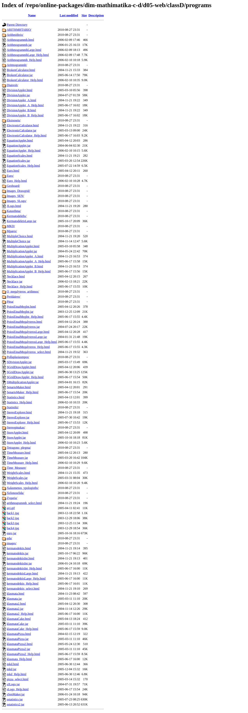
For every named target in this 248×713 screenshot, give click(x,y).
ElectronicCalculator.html (23, 125)
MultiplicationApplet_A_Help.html (29, 261)
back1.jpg (13, 513)
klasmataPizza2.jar (18, 649)
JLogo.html (14, 206)
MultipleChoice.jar (18, 241)
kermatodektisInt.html (20, 558)
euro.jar (11, 533)
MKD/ (11, 226)
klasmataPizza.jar (17, 639)
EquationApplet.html (20, 140)
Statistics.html (15, 397)
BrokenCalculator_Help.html (25, 80)
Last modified (69, 15)
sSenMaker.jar (16, 694)
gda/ (9, 538)
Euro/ (10, 175)
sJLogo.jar (13, 684)
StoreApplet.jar (16, 437)
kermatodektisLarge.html (22, 573)
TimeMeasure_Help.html (22, 462)
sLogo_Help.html (17, 689)
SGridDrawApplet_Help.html (25, 377)
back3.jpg (13, 523)
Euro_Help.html (17, 180)
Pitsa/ (10, 301)
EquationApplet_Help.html (23, 150)
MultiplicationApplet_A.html (25, 256)
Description (96, 15)
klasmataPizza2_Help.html (23, 654)
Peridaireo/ (13, 296)
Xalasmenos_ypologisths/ (23, 488)
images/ (11, 543)
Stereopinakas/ (16, 427)
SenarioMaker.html (19, 387)
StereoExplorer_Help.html (23, 422)
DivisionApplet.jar (18, 95)
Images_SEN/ (15, 196)
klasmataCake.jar (17, 623)
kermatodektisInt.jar (19, 563)
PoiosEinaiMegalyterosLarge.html (28, 331)
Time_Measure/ (16, 467)
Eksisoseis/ (14, 120)
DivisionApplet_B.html (21, 110)
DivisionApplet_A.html (21, 100)
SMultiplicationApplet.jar (23, 382)
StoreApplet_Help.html (21, 442)
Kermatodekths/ (17, 216)
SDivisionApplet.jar (19, 362)
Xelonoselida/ (15, 493)
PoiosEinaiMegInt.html (21, 306)
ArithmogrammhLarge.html (24, 50)
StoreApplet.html (17, 432)
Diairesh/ (12, 85)
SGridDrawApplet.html (21, 367)
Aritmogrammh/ (17, 65)
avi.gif (11, 508)
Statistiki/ (13, 407)
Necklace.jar (14, 281)
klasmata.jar (14, 598)
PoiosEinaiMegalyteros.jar (23, 326)
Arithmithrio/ (15, 34)
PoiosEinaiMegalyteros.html (24, 321)
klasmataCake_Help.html (22, 629)
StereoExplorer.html (19, 412)
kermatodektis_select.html (23, 588)
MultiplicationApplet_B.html (25, 266)
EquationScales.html (19, 155)
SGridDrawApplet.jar (20, 372)
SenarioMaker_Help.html (22, 392)
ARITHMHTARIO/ (19, 29)
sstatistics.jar (15, 699)
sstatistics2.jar (15, 704)
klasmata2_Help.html (20, 613)
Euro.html (13, 170)
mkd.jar (11, 669)
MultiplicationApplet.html (23, 246)
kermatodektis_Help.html (22, 583)
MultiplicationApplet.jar (22, 251)
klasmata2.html (16, 603)
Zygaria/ (12, 498)
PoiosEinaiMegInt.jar (20, 311)
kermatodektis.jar (17, 553)
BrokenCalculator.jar (20, 75)
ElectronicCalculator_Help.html (26, 135)
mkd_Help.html (16, 674)
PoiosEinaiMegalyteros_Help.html (28, 347)
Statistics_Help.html (19, 402)
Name (32, 15)
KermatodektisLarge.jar (21, 221)
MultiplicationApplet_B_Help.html (29, 271)
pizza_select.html (17, 679)
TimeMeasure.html (18, 452)
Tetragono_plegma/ (19, 447)
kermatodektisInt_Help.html (24, 568)
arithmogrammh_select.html (24, 503)
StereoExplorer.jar (18, 417)
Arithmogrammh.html (20, 39)
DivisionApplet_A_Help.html (25, 105)
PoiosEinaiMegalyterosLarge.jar (27, 336)
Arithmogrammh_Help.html (24, 60)
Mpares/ (12, 231)
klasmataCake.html (19, 618)
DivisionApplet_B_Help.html (25, 115)
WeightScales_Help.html (22, 482)
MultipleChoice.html (20, 236)
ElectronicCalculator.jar (21, 130)
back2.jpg (13, 518)
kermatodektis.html (19, 548)
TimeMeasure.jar (17, 457)
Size (84, 15)
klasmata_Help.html (19, 659)
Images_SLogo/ (16, 201)
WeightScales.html (18, 472)
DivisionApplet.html (19, 90)
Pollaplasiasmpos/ (18, 357)
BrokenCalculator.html (21, 70)
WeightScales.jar (17, 477)
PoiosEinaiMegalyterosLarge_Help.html (32, 342)
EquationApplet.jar (18, 145)
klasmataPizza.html (19, 634)
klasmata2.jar (15, 608)
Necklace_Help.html (19, 286)
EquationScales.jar (18, 160)
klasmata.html (15, 593)
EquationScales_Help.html (23, 165)
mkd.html (13, 664)
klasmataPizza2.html (20, 644)
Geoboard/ (13, 185)
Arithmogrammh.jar (19, 44)
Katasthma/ (14, 211)
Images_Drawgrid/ (18, 190)
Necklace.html (16, 276)
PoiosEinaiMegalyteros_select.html (29, 352)
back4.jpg (13, 528)
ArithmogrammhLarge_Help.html (28, 55)
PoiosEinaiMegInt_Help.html (25, 316)
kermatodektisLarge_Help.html (26, 578)
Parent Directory (17, 24)
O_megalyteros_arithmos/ (23, 291)
